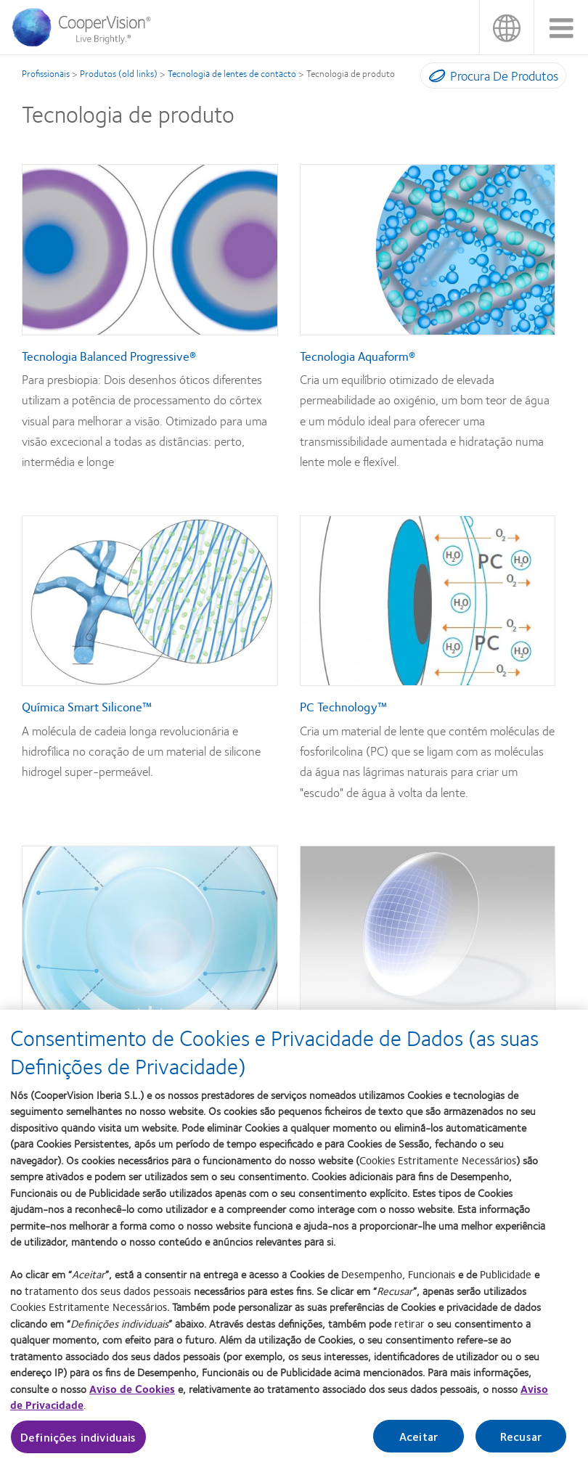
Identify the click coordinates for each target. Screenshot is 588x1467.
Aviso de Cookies (132, 1395)
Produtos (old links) (119, 73)
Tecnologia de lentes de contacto (232, 73)
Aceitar (418, 1443)
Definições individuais (78, 1443)
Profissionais (46, 73)
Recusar (521, 1443)
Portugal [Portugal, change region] (506, 27)
